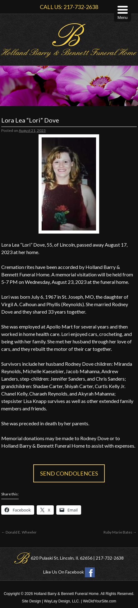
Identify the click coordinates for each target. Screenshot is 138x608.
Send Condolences (69, 473)
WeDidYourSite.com (99, 601)
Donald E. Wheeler (19, 532)
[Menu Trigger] (122, 13)
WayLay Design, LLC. (62, 601)
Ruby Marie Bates (120, 532)
